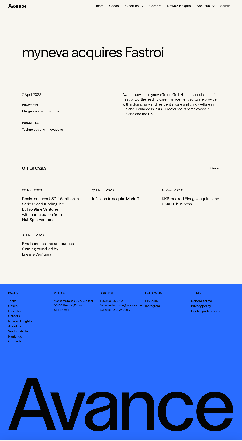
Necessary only (225, 432)
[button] (134, 6)
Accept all (175, 432)
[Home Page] (17, 6)
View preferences (198, 432)
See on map (61, 309)
